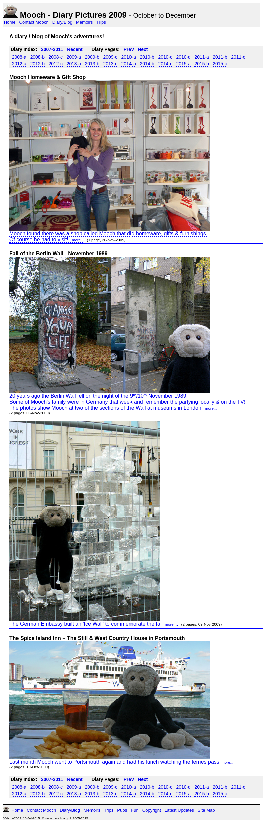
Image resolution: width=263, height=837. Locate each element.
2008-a (19, 57)
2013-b (92, 63)
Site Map (206, 810)
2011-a (201, 57)
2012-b (37, 63)
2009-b (92, 57)
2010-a (128, 57)
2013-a (74, 63)
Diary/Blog (62, 22)
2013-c (110, 63)
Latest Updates (179, 810)
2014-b (147, 63)
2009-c (110, 57)
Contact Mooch (34, 22)
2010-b (147, 57)
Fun (135, 810)
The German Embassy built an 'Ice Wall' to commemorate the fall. (93, 624)
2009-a (74, 57)
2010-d (183, 57)
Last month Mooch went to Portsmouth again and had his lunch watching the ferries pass (121, 762)
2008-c (56, 57)
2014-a (128, 63)
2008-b (37, 57)
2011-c (238, 57)
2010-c (165, 57)
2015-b (201, 63)
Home (10, 22)
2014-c (165, 63)
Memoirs (84, 22)
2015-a (183, 63)
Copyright (151, 810)
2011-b (220, 57)
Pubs (122, 810)
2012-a (19, 63)
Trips (101, 22)
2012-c (56, 63)
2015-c (220, 63)
